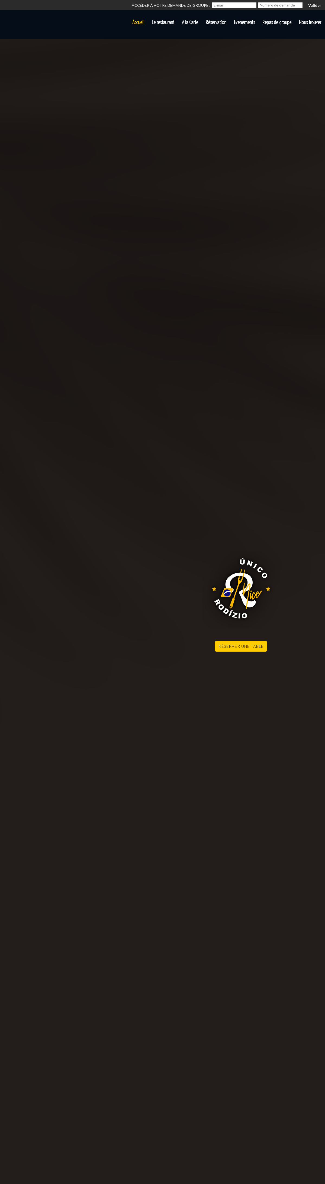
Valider (314, 5)
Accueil (138, 22)
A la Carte (190, 22)
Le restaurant (163, 22)
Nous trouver (310, 22)
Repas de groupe (276, 22)
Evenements (244, 22)
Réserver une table (240, 646)
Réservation (216, 22)
